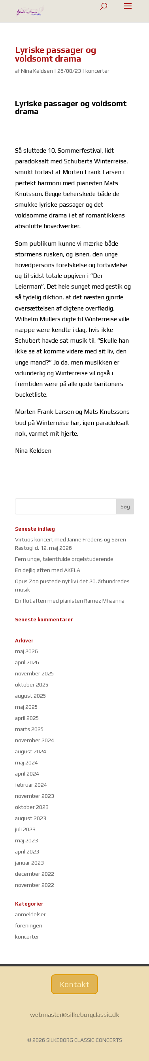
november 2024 (34, 740)
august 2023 (30, 818)
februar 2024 (31, 785)
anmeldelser (30, 914)
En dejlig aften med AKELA (47, 570)
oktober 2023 (32, 807)
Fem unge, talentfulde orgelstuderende (64, 559)
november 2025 (34, 673)
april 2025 (27, 718)
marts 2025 (29, 729)
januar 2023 (29, 862)
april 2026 (27, 662)
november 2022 (34, 885)
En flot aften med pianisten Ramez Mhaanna (69, 600)
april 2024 (27, 773)
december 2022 (34, 874)
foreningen (28, 925)
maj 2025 (26, 707)
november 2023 (34, 796)
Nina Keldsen (37, 71)
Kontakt (74, 984)
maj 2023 (26, 840)
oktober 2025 (32, 684)
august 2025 (30, 695)
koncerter (97, 71)
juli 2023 (25, 829)
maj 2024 (26, 762)
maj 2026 (26, 651)
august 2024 (30, 751)
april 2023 (27, 851)
